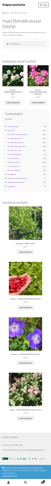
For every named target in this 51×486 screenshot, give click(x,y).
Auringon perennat (17, 142)
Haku (25, 482)
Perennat (11, 130)
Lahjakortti (12, 186)
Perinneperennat (16, 138)
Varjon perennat (16, 150)
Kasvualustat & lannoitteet (17, 178)
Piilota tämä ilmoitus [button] (10, 476)
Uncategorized (13, 126)
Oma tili (8, 482)
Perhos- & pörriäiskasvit (18, 134)
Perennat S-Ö (15, 166)
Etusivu (7, 13)
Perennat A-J (15, 158)
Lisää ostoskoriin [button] (13, 103)
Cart (39, 481)
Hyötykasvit (12, 174)
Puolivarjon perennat (17, 146)
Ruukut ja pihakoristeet (16, 182)
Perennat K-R (15, 162)
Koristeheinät (15, 170)
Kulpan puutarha (13, 5)
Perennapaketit (15, 154)
